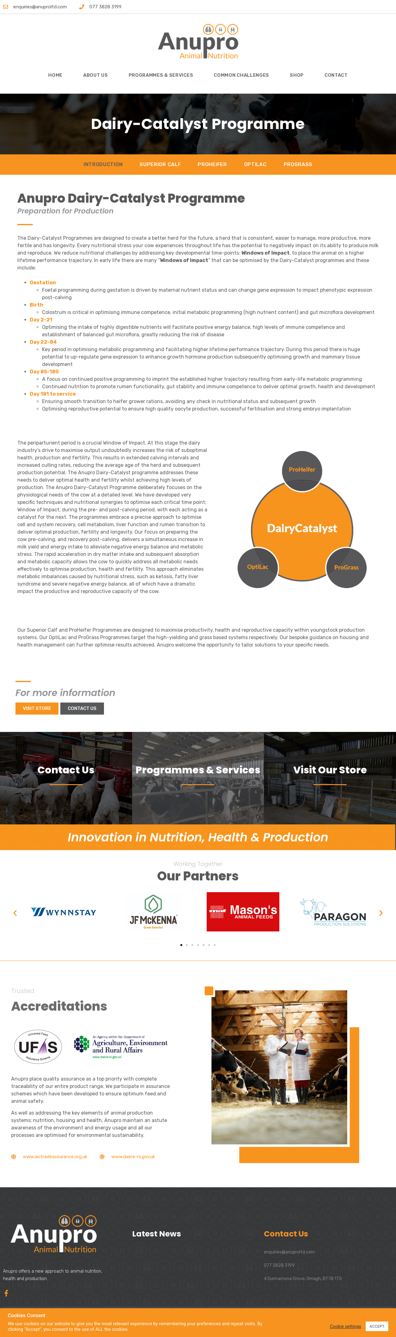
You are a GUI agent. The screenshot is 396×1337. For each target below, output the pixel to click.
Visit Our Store (330, 770)
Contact (336, 75)
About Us (95, 75)
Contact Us (65, 770)
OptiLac (255, 164)
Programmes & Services (161, 75)
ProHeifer (212, 164)
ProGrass (298, 164)
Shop (297, 75)
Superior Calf (160, 164)
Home (55, 75)
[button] (15, 913)
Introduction (103, 164)
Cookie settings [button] (345, 1326)
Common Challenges (241, 75)
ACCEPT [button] (377, 1326)
